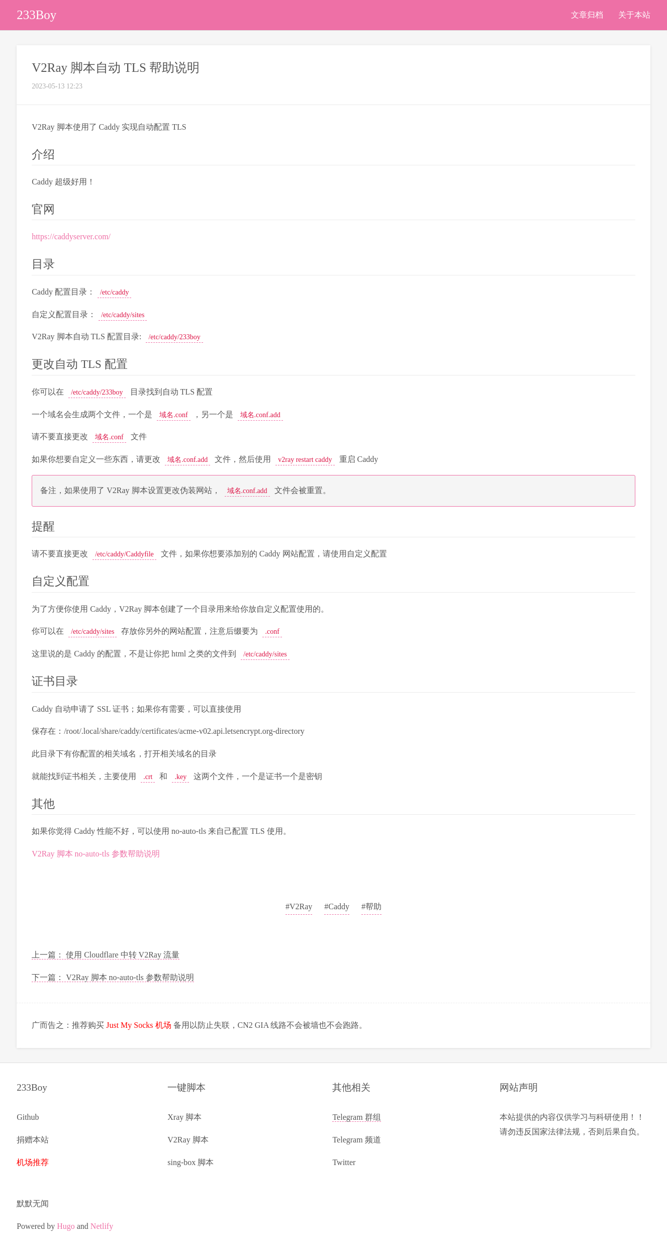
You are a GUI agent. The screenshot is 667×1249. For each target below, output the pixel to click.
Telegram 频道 (356, 1139)
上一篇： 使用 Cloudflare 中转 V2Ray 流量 (105, 954)
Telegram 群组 (356, 1117)
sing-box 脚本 (190, 1162)
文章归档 (587, 15)
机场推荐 (33, 1162)
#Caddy (336, 906)
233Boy (36, 15)
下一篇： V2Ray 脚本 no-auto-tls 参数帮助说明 (113, 977)
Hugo (66, 1226)
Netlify (101, 1226)
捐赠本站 (33, 1139)
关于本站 (634, 15)
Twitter (343, 1162)
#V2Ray (298, 906)
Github (28, 1117)
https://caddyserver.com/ (71, 236)
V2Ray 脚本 (187, 1139)
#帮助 (371, 906)
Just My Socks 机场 (138, 1025)
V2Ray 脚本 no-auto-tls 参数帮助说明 (96, 853)
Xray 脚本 (184, 1117)
